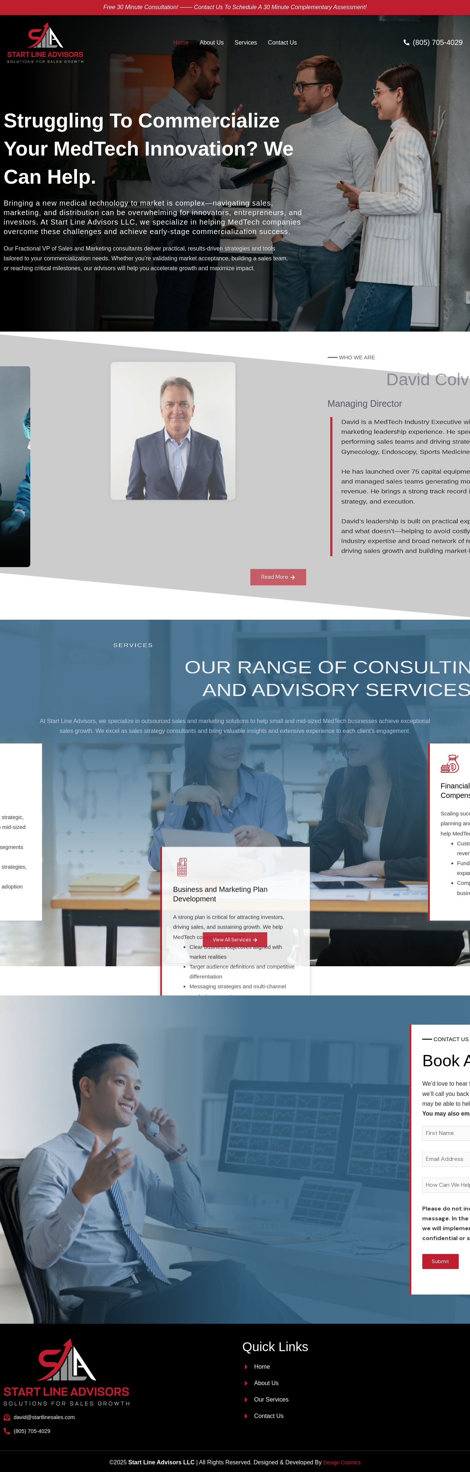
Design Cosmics (342, 1460)
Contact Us (282, 42)
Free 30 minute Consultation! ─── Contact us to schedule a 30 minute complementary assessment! (235, 7)
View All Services (235, 939)
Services (246, 42)
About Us (212, 42)
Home (181, 42)
